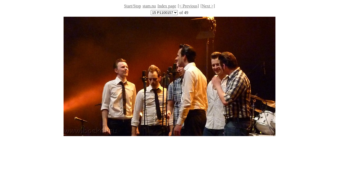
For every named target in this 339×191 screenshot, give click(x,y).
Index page (167, 6)
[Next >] (207, 6)
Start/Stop (132, 6)
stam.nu (149, 6)
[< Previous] (188, 6)
